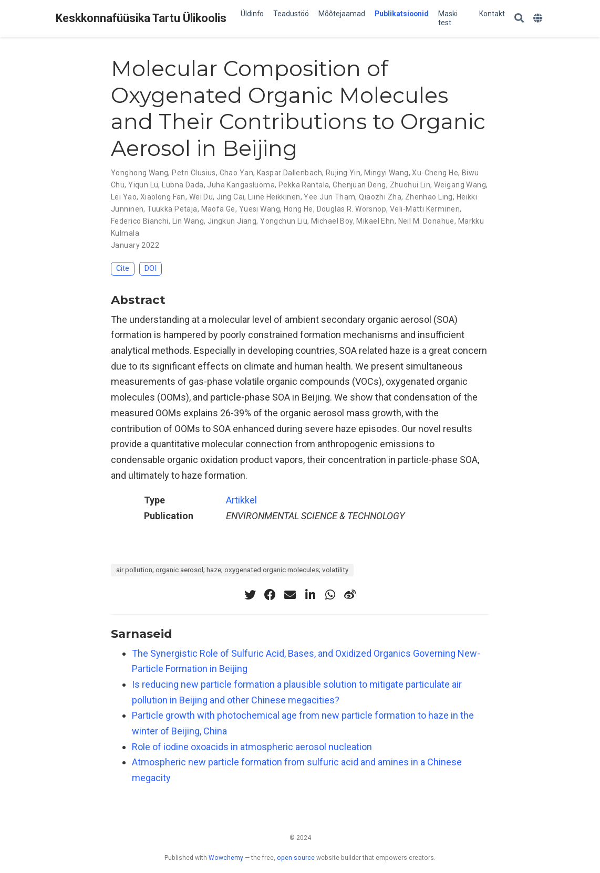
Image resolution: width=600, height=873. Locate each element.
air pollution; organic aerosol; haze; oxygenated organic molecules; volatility (232, 569)
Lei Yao (124, 197)
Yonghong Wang (139, 173)
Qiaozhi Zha (380, 197)
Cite (122, 268)
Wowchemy (226, 857)
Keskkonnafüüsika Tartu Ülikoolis (141, 18)
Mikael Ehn (375, 221)
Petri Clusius (193, 173)
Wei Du (201, 197)
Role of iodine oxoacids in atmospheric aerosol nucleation (252, 746)
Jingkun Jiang (232, 221)
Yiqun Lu (143, 185)
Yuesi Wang (259, 209)
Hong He (298, 209)
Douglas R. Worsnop (352, 209)
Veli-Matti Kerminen (425, 209)
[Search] (519, 19)
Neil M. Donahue (426, 221)
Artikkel (241, 500)
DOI (150, 268)
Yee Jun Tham (329, 197)
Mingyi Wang (386, 173)
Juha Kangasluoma (241, 185)
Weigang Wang (460, 185)
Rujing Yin (343, 173)
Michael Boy (332, 221)
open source (296, 857)
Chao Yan (236, 173)
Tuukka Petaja (172, 209)
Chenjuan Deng (359, 185)
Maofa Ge (218, 209)
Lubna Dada (182, 185)
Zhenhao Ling (429, 197)
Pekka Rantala (303, 185)
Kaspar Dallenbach (289, 173)
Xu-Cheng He (435, 173)
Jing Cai (230, 197)
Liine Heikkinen (274, 197)
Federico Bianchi (140, 221)
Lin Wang (188, 221)
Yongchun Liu (283, 221)
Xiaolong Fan (162, 197)
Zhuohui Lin (410, 185)
